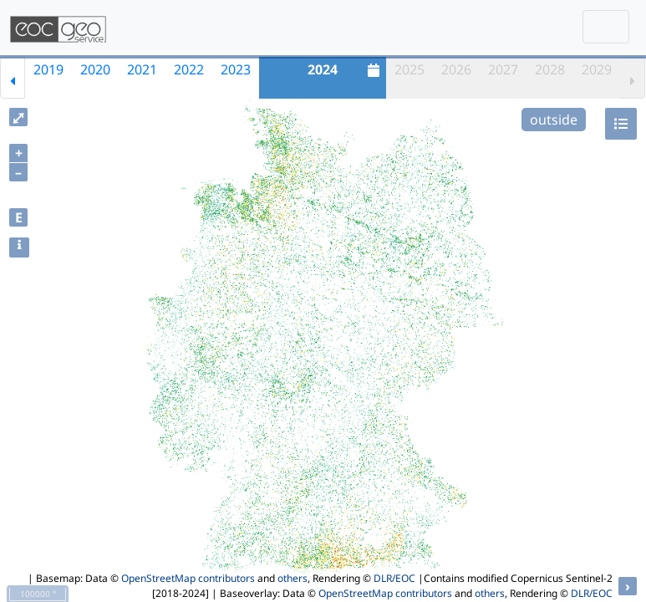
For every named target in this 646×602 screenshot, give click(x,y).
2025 (409, 69)
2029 (597, 69)
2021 (142, 69)
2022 (189, 69)
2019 (48, 69)
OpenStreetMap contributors (188, 578)
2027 (503, 69)
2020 (95, 69)
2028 (550, 69)
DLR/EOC (394, 578)
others (292, 578)
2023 (236, 69)
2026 (456, 69)
